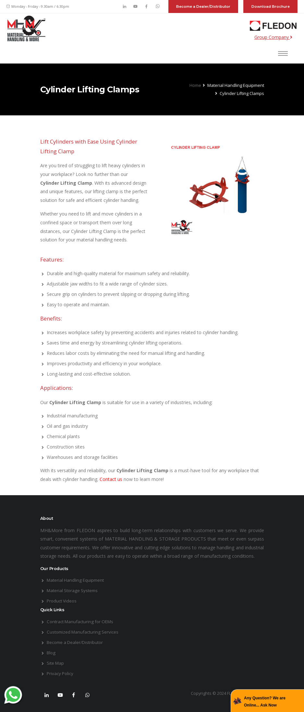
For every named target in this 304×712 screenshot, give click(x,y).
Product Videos (63, 601)
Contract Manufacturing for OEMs (82, 621)
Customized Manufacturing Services (84, 632)
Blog (51, 652)
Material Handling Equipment (77, 580)
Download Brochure (270, 6)
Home (195, 85)
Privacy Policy (61, 673)
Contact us (112, 479)
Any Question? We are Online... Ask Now (265, 701)
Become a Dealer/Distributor (203, 6)
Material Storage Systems (74, 590)
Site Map (56, 663)
